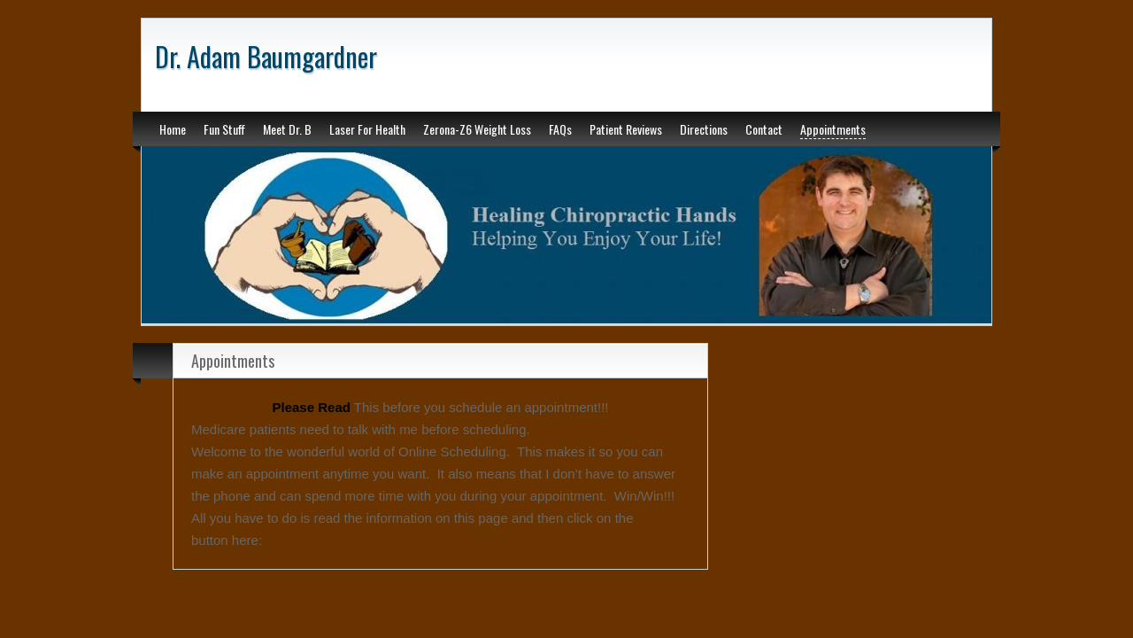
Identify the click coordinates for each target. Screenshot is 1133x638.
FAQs (560, 129)
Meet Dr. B (287, 129)
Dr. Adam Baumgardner (266, 56)
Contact (763, 129)
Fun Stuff (224, 129)
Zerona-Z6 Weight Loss (477, 129)
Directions (704, 129)
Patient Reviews (626, 129)
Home (172, 129)
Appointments (833, 129)
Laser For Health (367, 129)
